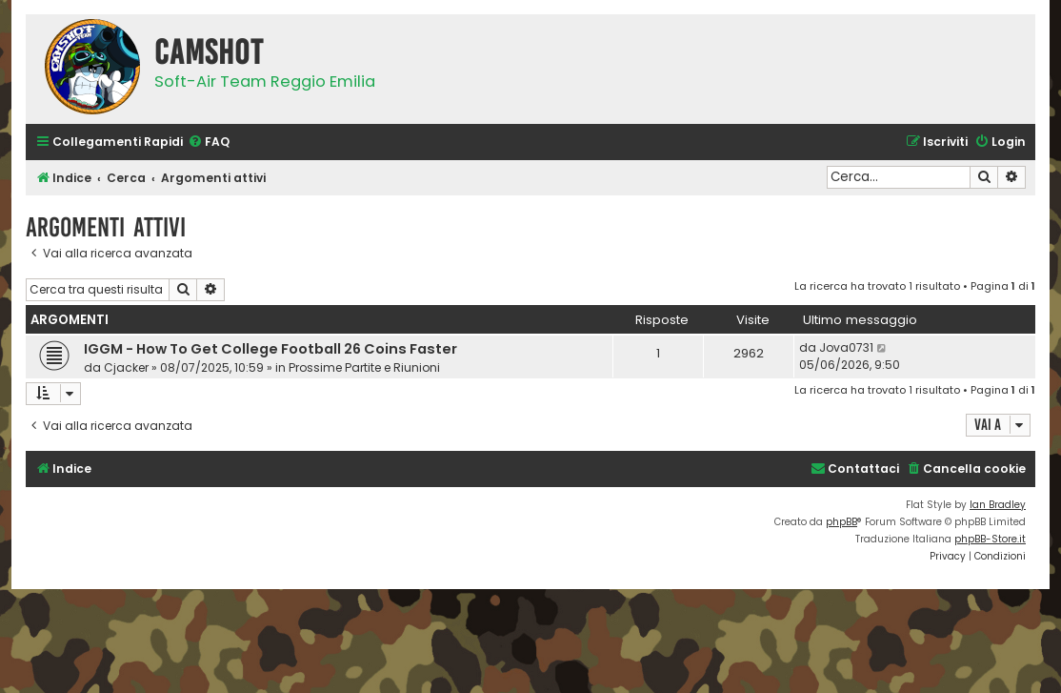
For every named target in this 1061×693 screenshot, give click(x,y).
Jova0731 (846, 347)
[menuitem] (209, 142)
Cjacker (126, 367)
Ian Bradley (998, 505)
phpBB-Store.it (990, 539)
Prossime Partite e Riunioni (364, 367)
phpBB (841, 522)
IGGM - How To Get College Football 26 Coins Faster (270, 348)
